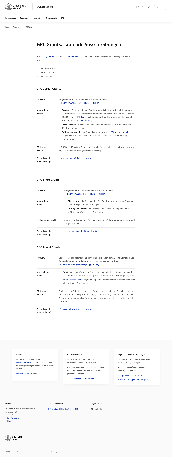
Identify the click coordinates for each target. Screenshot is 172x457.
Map (9, 421)
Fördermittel (17, 27)
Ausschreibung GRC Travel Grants (77, 308)
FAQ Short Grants (51, 56)
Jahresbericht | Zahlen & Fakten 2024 (64, 409)
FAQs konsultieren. (26, 362)
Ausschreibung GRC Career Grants (76, 157)
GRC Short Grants (45, 72)
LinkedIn (96, 409)
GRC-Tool (81, 117)
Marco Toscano (24, 373)
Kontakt (141, 7)
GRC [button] (62, 18)
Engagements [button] (51, 18)
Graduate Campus (44, 6)
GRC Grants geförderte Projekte (81, 378)
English (149, 7)
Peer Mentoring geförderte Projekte (134, 379)
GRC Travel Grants (45, 76)
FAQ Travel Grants (75, 56)
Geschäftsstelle (75, 279)
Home (133, 7)
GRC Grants (30, 27)
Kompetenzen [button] (10, 18)
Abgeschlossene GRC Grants (131, 375)
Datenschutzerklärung (49, 452)
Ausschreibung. (86, 120)
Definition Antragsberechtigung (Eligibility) (80, 102)
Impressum (28, 452)
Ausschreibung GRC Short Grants (82, 231)
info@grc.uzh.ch (14, 418)
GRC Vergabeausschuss (121, 132)
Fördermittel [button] (37, 18)
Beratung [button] (24, 18)
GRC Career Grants (46, 68)
